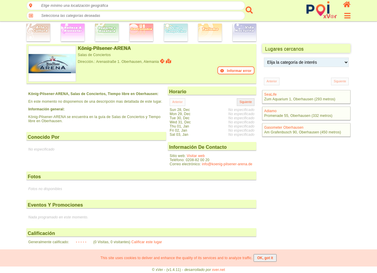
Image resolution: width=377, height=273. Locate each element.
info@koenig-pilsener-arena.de (227, 164)
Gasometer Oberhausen (284, 127)
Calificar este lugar (146, 242)
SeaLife (270, 94)
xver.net (218, 270)
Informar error (236, 71)
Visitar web (196, 156)
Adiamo (270, 111)
